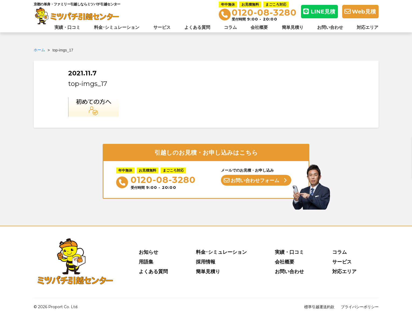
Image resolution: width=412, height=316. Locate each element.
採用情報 (205, 262)
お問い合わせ (330, 27)
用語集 (146, 262)
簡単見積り (292, 27)
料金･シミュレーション (116, 27)
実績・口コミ (67, 27)
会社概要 (259, 27)
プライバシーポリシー (360, 306)
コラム (230, 27)
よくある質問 (197, 27)
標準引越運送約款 (319, 306)
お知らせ (148, 252)
